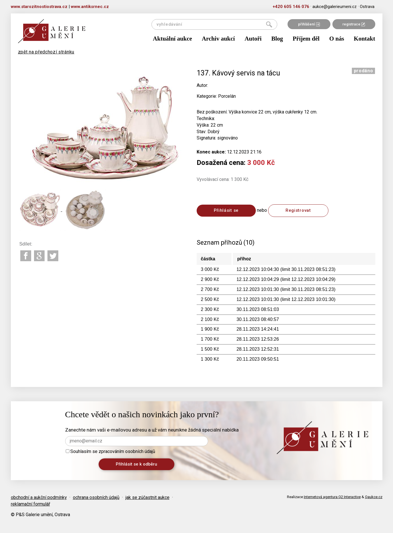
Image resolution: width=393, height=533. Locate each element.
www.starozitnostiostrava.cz (39, 6)
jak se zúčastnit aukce (147, 497)
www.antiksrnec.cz (90, 6)
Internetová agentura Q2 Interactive (332, 497)
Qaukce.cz (373, 497)
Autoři (253, 38)
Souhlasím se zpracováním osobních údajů (110, 451)
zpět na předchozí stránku (46, 52)
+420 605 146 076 (291, 6)
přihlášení (309, 24)
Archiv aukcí (218, 38)
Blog (277, 38)
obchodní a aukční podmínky (39, 497)
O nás (336, 38)
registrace (353, 24)
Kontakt (364, 38)
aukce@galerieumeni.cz (334, 6)
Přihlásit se (226, 210)
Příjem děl (306, 38)
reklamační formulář (30, 504)
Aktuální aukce (172, 38)
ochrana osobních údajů (96, 497)
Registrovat (298, 210)
